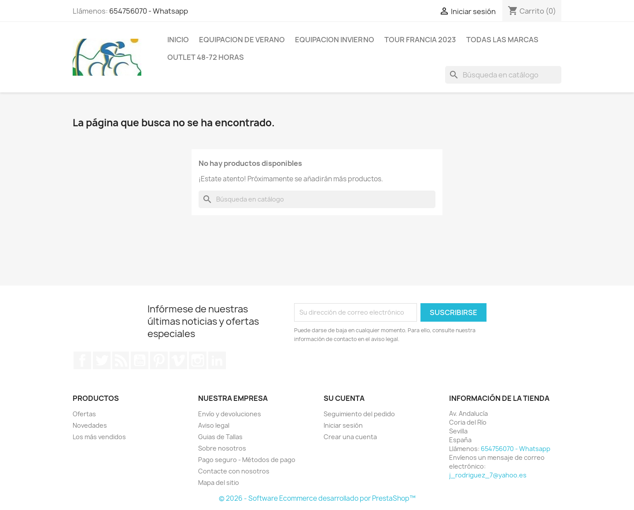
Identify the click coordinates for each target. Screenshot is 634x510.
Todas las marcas (502, 39)
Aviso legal (213, 425)
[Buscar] (503, 75)
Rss (120, 360)
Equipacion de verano (242, 39)
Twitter (102, 360)
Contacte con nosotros (233, 471)
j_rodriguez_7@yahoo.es (488, 475)
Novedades (90, 425)
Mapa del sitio (218, 482)
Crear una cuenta (350, 437)
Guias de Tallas (220, 437)
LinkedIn (217, 360)
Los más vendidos (99, 437)
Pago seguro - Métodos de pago (246, 459)
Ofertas (84, 414)
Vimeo (178, 360)
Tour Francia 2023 (420, 39)
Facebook (82, 360)
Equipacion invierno (334, 39)
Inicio (178, 39)
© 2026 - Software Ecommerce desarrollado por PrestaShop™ (317, 498)
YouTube (139, 360)
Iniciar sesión (343, 425)
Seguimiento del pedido (359, 414)
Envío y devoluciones (229, 414)
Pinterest (159, 360)
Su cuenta (344, 398)
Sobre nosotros (222, 448)
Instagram (197, 360)
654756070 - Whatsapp (148, 11)
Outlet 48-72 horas (205, 57)
